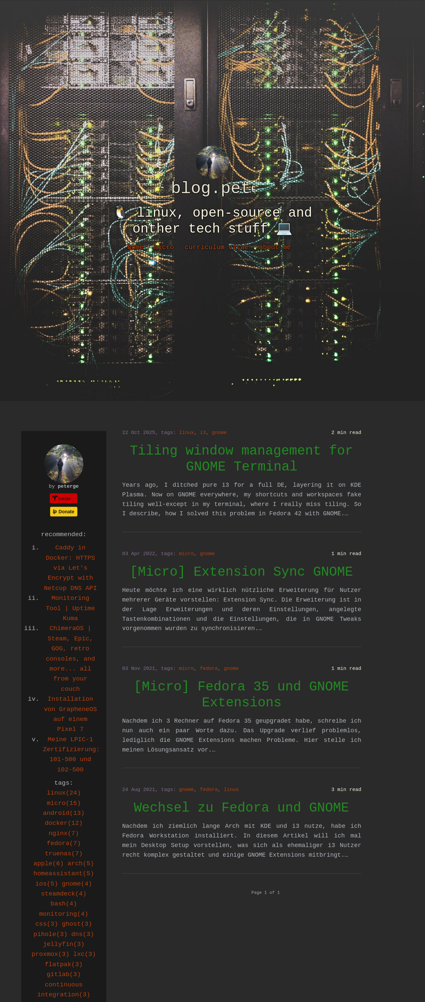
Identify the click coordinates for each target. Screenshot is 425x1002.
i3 (203, 433)
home (135, 247)
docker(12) (64, 823)
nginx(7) (63, 833)
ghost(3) (77, 924)
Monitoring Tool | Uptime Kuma (70, 608)
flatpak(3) (64, 964)
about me (275, 247)
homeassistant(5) (64, 873)
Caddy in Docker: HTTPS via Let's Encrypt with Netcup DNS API (70, 568)
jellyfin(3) (63, 944)
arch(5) (80, 863)
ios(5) (46, 884)
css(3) (46, 924)
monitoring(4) (63, 914)
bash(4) (63, 903)
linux (186, 433)
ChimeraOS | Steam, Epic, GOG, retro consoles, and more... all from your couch (70, 658)
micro (164, 247)
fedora (209, 669)
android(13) (63, 813)
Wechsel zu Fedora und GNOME (241, 808)
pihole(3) (51, 934)
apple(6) (49, 863)
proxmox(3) (50, 954)
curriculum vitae (216, 247)
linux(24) (64, 793)
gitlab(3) (64, 974)
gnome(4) (77, 884)
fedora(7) (64, 843)
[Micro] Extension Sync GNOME (241, 572)
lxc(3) (84, 954)
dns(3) (82, 934)
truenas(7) (64, 853)
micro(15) (64, 803)
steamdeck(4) (64, 893)
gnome (219, 433)
